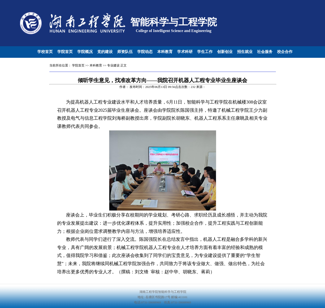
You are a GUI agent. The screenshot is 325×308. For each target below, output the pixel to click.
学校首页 (45, 52)
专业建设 (113, 65)
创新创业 (225, 52)
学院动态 (145, 52)
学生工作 (205, 52)
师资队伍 (125, 52)
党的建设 (105, 52)
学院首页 (65, 52)
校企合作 (284, 52)
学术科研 (185, 52)
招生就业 (245, 52)
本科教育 (165, 52)
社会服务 (265, 52)
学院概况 (85, 52)
